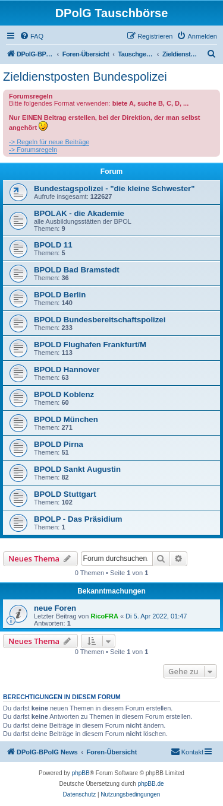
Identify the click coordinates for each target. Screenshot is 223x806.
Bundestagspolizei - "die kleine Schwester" (114, 188)
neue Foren (55, 608)
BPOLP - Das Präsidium (78, 519)
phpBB (81, 773)
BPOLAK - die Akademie (79, 213)
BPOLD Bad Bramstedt (77, 269)
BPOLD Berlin (60, 294)
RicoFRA (104, 616)
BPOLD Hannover (67, 369)
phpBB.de (151, 783)
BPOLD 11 (53, 244)
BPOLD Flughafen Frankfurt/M (90, 344)
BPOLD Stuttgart (65, 494)
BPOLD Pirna (58, 444)
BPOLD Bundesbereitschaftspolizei (99, 319)
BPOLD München (66, 419)
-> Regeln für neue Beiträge (49, 141)
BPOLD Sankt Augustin (77, 469)
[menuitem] (31, 36)
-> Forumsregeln (33, 149)
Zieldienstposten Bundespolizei (85, 76)
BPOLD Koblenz (64, 394)
